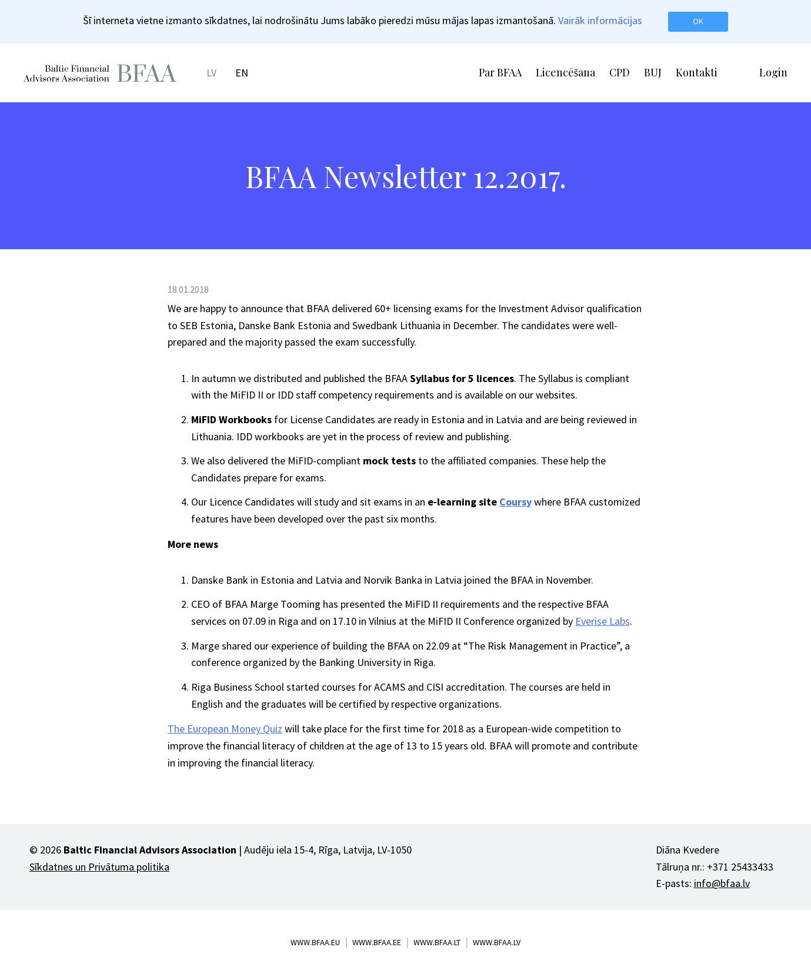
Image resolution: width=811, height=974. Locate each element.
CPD (619, 72)
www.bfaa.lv (496, 942)
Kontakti (696, 72)
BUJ (653, 72)
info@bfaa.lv (722, 883)
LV (211, 72)
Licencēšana (565, 72)
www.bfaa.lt (436, 942)
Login (773, 72)
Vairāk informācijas (600, 20)
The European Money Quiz (225, 728)
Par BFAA (500, 72)
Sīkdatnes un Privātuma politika (99, 866)
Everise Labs (602, 621)
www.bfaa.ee (376, 942)
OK (698, 21)
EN (241, 72)
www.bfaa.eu (315, 942)
